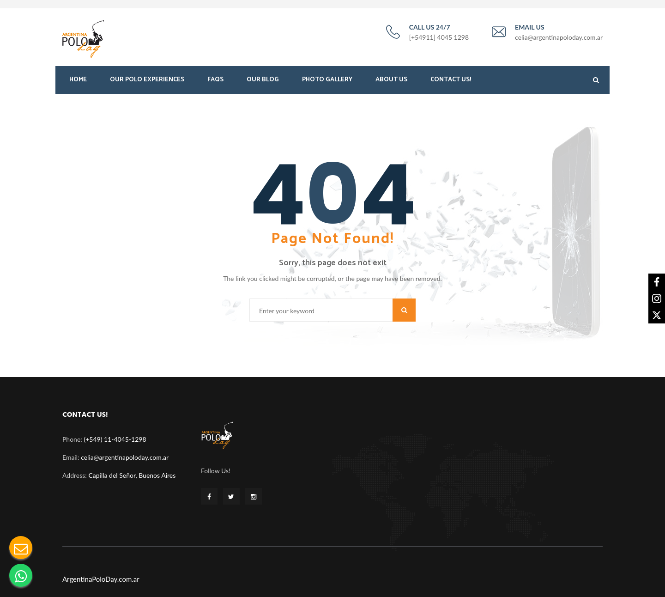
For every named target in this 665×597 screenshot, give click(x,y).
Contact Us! (450, 82)
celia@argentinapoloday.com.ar (125, 455)
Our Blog (263, 82)
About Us (391, 82)
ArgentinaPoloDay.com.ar (100, 577)
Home (78, 82)
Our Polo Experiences (147, 82)
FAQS (215, 82)
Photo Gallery (327, 82)
